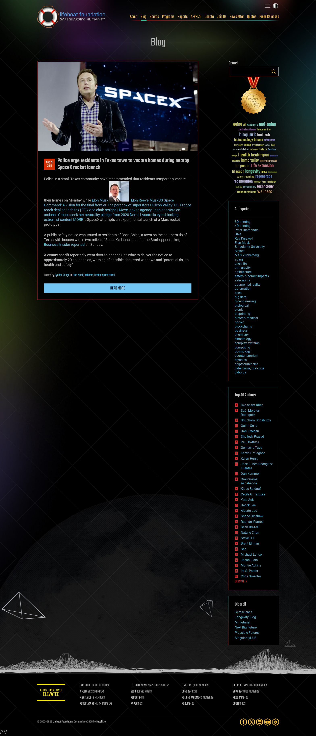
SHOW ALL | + (241, 581)
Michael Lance (251, 554)
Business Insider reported (64, 244)
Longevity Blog (245, 617)
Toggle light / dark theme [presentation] (275, 5)
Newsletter (237, 16)
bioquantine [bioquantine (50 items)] (264, 129)
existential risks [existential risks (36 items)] (241, 149)
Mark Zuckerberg (247, 255)
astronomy (242, 280)
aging (239, 259)
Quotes (251, 16)
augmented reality (247, 284)
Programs (168, 16)
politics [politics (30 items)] (240, 177)
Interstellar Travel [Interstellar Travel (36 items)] (268, 161)
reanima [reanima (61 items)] (249, 177)
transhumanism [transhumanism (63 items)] (246, 192)
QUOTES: (237, 703)
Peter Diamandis (246, 230)
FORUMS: (186, 703)
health (97, 275)
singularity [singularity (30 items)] (271, 182)
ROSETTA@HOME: (89, 703)
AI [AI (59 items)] (244, 125)
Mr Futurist (242, 622)
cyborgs (240, 372)
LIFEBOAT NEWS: (139, 685)
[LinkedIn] (259, 722)
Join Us (221, 16)
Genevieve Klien (252, 405)
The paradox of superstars (128, 205)
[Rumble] (275, 722)
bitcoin (239, 322)
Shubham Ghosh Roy (256, 420)
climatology (243, 339)
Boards (154, 16)
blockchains (243, 326)
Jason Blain (249, 560)
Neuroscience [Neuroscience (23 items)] (272, 172)
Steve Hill (247, 538)
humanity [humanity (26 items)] (274, 156)
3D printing (243, 222)
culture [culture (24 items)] (267, 145)
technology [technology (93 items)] (265, 186)
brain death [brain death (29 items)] (238, 145)
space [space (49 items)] (239, 186)
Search (274, 71)
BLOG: (134, 691)
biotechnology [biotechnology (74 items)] (243, 140)
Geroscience (243, 612)
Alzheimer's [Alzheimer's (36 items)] (252, 125)
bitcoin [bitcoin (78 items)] (258, 140)
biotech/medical (246, 318)
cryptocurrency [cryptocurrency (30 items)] (258, 145)
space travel (108, 275)
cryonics (241, 360)
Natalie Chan (250, 532)
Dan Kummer (250, 474)
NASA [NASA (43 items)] (264, 172)
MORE (78, 219)
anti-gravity (243, 268)
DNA (238, 234)
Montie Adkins (251, 565)
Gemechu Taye (251, 448)
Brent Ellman (250, 543)
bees (238, 293)
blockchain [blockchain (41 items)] (269, 140)
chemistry (242, 335)
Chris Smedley (251, 576)
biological (242, 305)
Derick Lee (248, 505)
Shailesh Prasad (252, 436)
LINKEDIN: (187, 685)
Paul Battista (250, 442)
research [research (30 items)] (257, 182)
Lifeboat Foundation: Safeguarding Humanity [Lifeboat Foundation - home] (71, 17)
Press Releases (269, 16)
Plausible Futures (247, 633)
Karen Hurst (249, 458)
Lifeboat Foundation (63, 721)
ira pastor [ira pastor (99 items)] (242, 166)
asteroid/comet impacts (252, 276)
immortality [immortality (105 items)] (250, 160)
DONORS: (186, 691)
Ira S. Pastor (249, 571)
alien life (241, 264)
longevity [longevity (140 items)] (252, 171)
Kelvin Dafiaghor (253, 453)
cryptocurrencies (246, 364)
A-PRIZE (196, 16)
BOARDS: (237, 691)
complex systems (247, 343)
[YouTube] (267, 722)
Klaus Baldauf (251, 489)
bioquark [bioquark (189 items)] (247, 135)
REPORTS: (136, 697)
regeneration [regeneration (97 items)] (243, 181)
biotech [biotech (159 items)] (263, 135)
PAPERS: (135, 703)
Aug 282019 (49, 164)
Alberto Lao (249, 511)
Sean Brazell (250, 527)
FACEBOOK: (85, 685)
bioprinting (242, 314)
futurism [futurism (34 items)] (272, 150)
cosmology (243, 351)
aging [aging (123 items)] (237, 124)
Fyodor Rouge (62, 275)
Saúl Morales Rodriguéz (250, 413)
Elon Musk (100, 200)
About (133, 16)
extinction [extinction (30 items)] (254, 150)
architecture (243, 272)
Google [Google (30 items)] (234, 156)
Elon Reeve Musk (144, 200)
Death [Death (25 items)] (273, 145)
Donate (209, 16)
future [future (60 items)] (263, 149)
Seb (243, 549)
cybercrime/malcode (249, 368)
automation (243, 288)
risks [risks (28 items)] (264, 182)
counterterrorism (246, 356)
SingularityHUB (245, 638)
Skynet (239, 251)
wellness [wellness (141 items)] (264, 191)
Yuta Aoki (248, 500)
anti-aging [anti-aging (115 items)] (267, 124)
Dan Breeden (250, 431)
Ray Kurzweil (244, 238)
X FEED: (83, 691)
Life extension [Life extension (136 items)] (262, 165)
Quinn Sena (249, 426)
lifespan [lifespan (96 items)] (238, 171)
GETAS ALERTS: (240, 685)
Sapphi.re (101, 721)
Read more (117, 288)
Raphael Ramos (252, 522)
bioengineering (245, 301)
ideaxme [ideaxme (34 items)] (236, 161)
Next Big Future (246, 627)
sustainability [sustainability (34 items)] (249, 187)
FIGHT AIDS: (86, 697)
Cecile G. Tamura (253, 494)
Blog (144, 16)
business (241, 330)
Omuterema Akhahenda (249, 481)
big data (240, 297)
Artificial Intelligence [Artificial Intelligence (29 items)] (247, 130)
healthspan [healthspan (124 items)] (260, 155)
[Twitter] (251, 722)
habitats (89, 275)
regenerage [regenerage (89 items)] (263, 176)
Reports (183, 16)
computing (242, 347)
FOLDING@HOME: (191, 697)
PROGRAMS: (239, 697)
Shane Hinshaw (252, 516)
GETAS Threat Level (51, 693)
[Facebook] (243, 722)
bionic (239, 309)
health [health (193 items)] (244, 155)
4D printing (243, 226)
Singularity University (250, 247)
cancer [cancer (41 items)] (247, 145)
